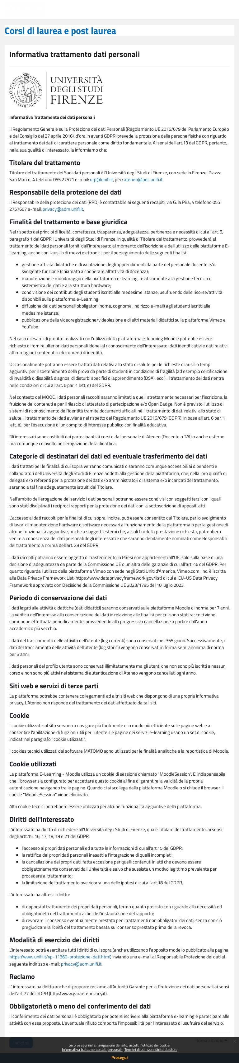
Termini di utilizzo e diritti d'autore (150, 1049)
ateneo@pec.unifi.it (143, 179)
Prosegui (119, 1057)
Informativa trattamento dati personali (92, 1049)
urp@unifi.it (101, 179)
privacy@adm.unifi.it (63, 209)
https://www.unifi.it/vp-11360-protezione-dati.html (59, 956)
